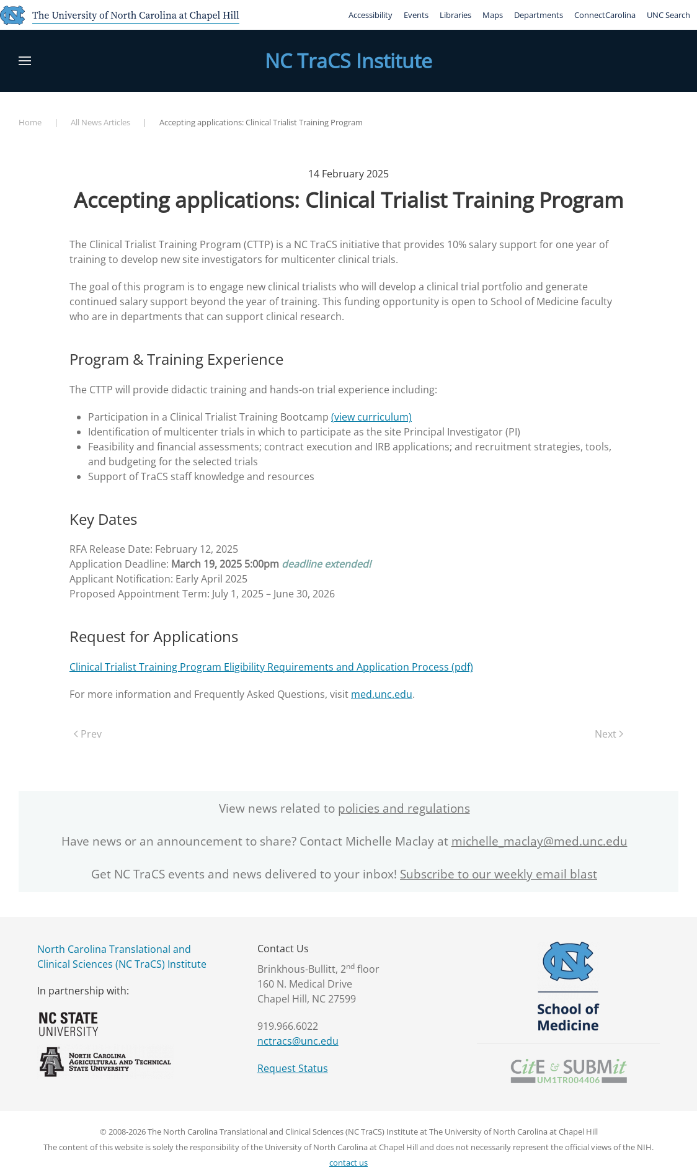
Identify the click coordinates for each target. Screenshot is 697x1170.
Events (416, 14)
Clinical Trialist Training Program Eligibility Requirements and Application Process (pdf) (271, 667)
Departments (538, 14)
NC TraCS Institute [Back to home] (348, 60)
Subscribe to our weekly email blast (498, 874)
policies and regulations (404, 808)
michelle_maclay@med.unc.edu (539, 841)
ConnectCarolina (605, 14)
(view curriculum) (371, 417)
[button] (25, 61)
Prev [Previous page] (88, 734)
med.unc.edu (381, 694)
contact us (348, 1162)
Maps (492, 14)
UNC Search (668, 14)
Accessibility (370, 14)
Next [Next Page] (609, 734)
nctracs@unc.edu (298, 1041)
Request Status (292, 1068)
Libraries (455, 14)
